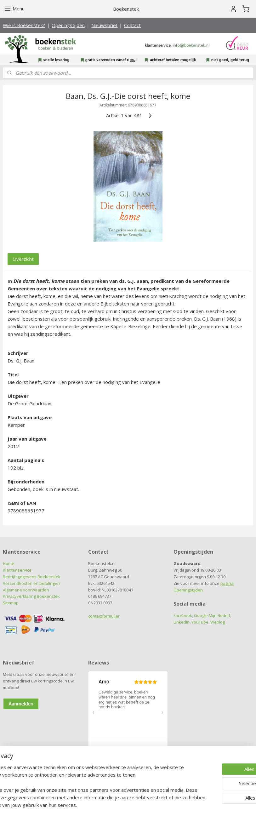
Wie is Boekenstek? (24, 25)
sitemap (102, 804)
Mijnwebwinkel (195, 804)
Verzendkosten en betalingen (31, 583)
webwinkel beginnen (139, 804)
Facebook (183, 615)
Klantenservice (17, 570)
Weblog (217, 622)
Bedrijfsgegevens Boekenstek (31, 576)
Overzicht (23, 259)
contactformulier (104, 616)
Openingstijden (68, 25)
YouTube (199, 622)
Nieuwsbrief (104, 25)
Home (8, 563)
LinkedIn (182, 622)
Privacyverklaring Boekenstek (31, 596)
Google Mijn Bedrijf (212, 615)
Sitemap (11, 603)
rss (115, 804)
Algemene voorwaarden (26, 590)
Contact (132, 25)
